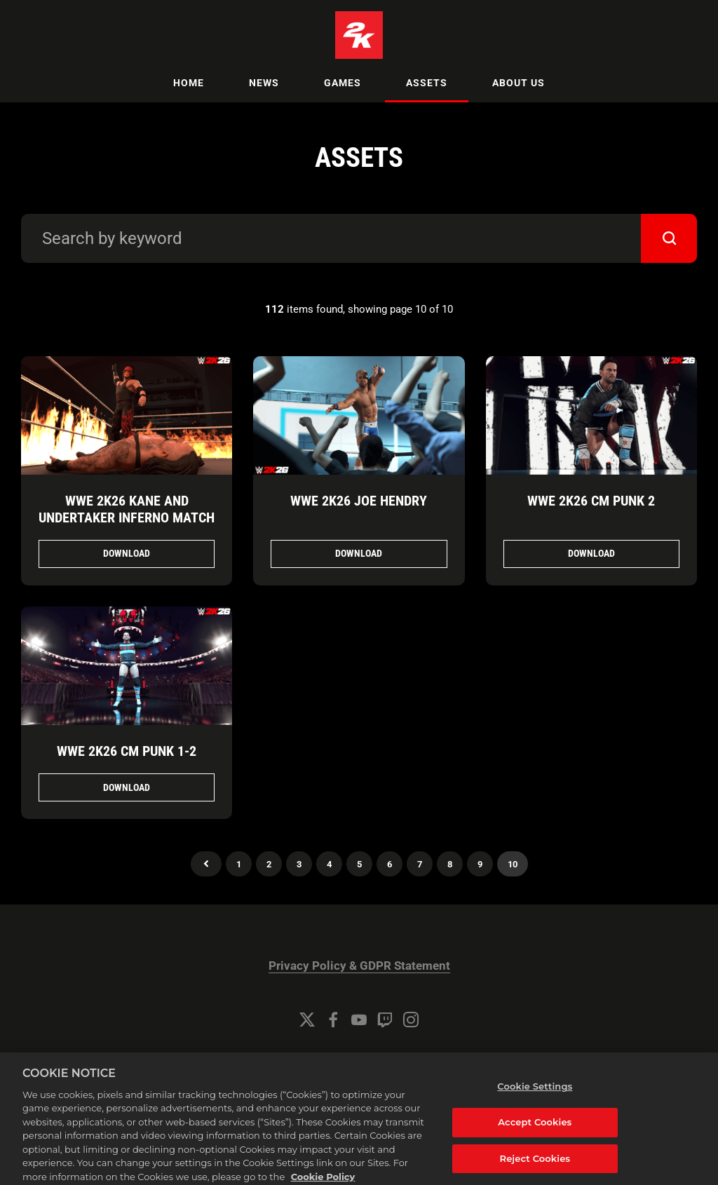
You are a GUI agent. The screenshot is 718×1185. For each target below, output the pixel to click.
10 (512, 864)
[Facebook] (333, 1019)
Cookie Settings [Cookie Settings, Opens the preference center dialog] (534, 1098)
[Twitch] (385, 1019)
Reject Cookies (535, 1169)
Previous (206, 863)
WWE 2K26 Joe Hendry (358, 500)
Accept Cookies (534, 1133)
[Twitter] (307, 1019)
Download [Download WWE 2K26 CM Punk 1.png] (126, 787)
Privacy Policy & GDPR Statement (359, 966)
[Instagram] (411, 1019)
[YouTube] (359, 1019)
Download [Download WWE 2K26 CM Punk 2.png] (591, 553)
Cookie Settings (359, 1057)
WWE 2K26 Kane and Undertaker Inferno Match (127, 509)
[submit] (669, 238)
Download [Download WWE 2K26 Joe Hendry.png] (358, 553)
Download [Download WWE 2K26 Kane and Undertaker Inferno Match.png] (126, 553)
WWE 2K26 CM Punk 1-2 (126, 751)
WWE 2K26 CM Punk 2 (591, 500)
